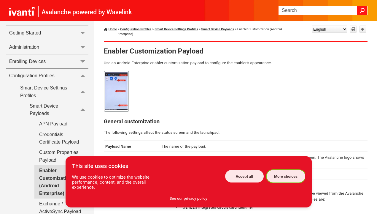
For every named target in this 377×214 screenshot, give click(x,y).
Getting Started (48, 33)
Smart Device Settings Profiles (54, 92)
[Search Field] (323, 10)
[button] (362, 10)
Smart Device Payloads (59, 110)
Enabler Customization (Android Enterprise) (55, 182)
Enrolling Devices (48, 61)
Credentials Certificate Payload (59, 138)
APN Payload (53, 123)
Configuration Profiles (48, 75)
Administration (48, 47)
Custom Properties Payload (59, 156)
